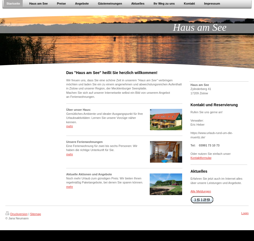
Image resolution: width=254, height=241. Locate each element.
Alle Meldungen (200, 191)
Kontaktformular (200, 157)
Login (245, 213)
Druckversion (16, 214)
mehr (69, 126)
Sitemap (35, 214)
